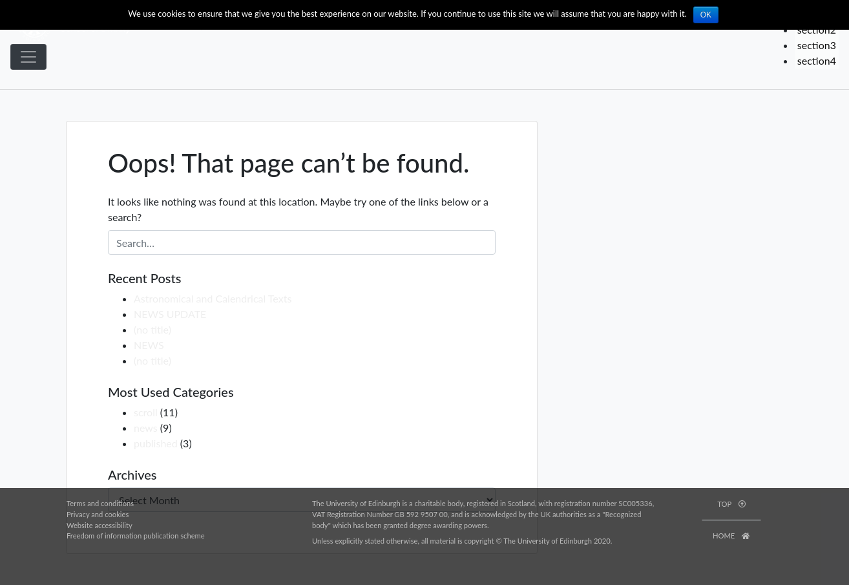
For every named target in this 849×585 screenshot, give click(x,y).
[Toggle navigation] (28, 57)
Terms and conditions (100, 503)
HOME (731, 535)
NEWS (149, 345)
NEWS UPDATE (170, 314)
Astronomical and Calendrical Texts (212, 298)
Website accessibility (99, 525)
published (156, 443)
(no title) (152, 329)
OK (705, 14)
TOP (731, 504)
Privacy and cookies (98, 514)
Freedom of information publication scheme (136, 535)
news (146, 427)
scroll (146, 412)
